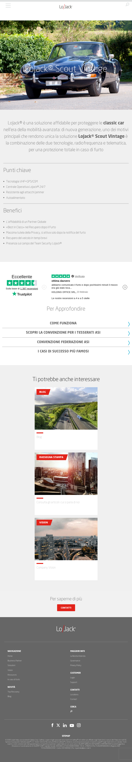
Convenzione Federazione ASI (63, 342)
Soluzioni (11, 665)
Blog (9, 696)
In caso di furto (14, 679)
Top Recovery (13, 692)
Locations (74, 695)
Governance (75, 661)
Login (72, 678)
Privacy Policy (75, 665)
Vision (10, 670)
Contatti (66, 608)
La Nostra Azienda (77, 656)
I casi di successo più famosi (63, 351)
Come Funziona (63, 323)
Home (10, 656)
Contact (73, 699)
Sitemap (66, 736)
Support (73, 682)
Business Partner (15, 661)
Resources (12, 675)
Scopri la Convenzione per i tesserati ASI (63, 332)
